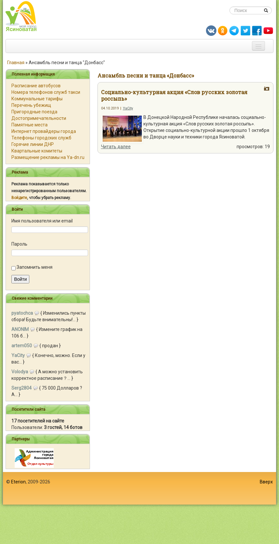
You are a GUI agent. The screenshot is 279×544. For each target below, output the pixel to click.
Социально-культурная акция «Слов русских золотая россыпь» (174, 95)
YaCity (128, 108)
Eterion (18, 481)
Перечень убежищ (31, 105)
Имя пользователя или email (42, 220)
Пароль (19, 244)
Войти (20, 279)
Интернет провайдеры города (43, 131)
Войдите (19, 197)
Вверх (266, 481)
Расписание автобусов (36, 85)
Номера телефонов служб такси (45, 92)
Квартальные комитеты (36, 150)
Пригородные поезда (34, 111)
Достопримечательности (38, 118)
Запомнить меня (34, 267)
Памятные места (29, 124)
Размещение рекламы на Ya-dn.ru (47, 157)
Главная (15, 62)
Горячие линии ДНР (32, 144)
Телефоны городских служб (41, 137)
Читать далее (116, 146)
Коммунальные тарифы (37, 98)
